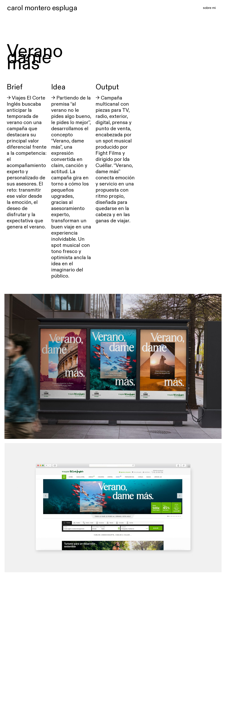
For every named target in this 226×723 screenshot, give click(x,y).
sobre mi (209, 7)
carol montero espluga (42, 7)
